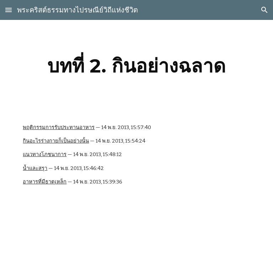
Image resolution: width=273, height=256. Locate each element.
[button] (8, 10)
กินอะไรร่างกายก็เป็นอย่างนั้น (56, 141)
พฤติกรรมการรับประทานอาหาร (59, 127)
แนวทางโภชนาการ (44, 154)
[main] (136, 66)
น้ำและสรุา (35, 168)
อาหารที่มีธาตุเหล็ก (44, 181)
